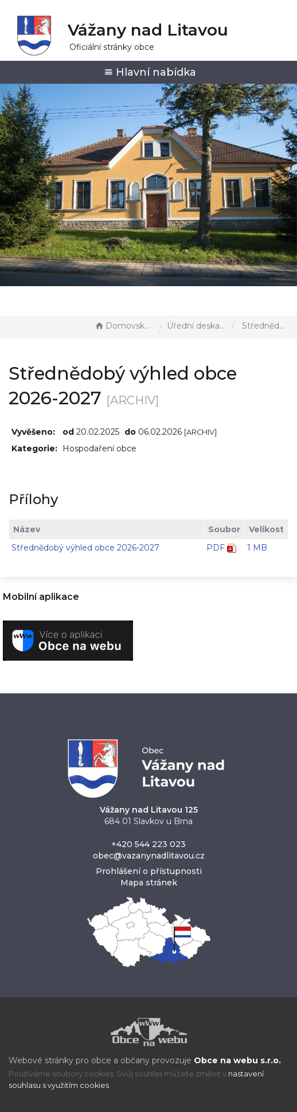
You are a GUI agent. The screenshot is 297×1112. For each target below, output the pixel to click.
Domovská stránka (124, 326)
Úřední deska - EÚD (196, 326)
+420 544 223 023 (148, 844)
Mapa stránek (148, 882)
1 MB (257, 548)
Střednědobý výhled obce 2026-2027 (85, 548)
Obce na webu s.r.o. (237, 1060)
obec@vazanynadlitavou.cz (149, 855)
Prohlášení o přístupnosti (149, 871)
